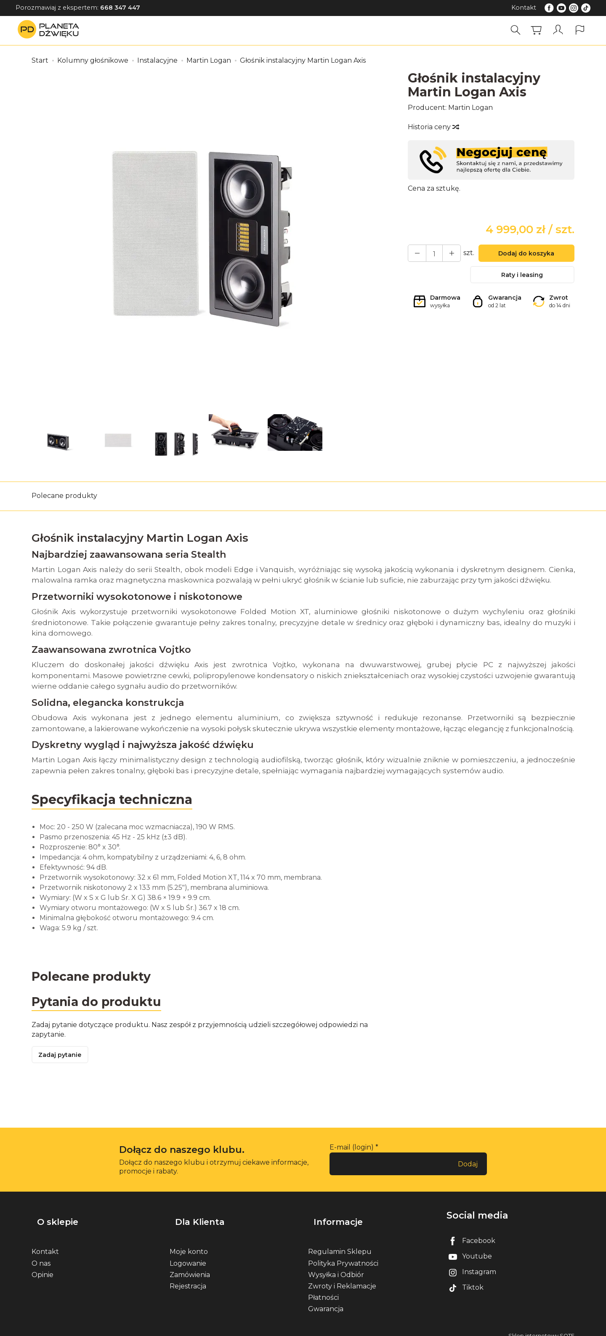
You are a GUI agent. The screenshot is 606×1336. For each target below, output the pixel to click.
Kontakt (523, 7)
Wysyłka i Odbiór (336, 1266)
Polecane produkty (64, 496)
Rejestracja (188, 1277)
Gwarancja (325, 1300)
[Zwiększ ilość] (415, 254)
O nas (41, 1255)
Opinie (42, 1266)
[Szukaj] (518, 30)
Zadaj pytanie (63, 1058)
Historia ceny (433, 127)
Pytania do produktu (100, 1003)
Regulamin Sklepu (340, 1243)
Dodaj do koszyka (522, 255)
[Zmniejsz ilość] (445, 254)
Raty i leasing (522, 278)
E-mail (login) (352, 1151)
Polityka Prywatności (343, 1255)
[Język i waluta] (579, 30)
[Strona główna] (50, 30)
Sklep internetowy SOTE (541, 1327)
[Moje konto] (559, 30)
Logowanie (188, 1255)
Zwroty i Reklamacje (342, 1277)
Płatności (323, 1289)
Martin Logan (470, 108)
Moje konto (189, 1243)
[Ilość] (430, 254)
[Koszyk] (538, 30)
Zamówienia (190, 1266)
